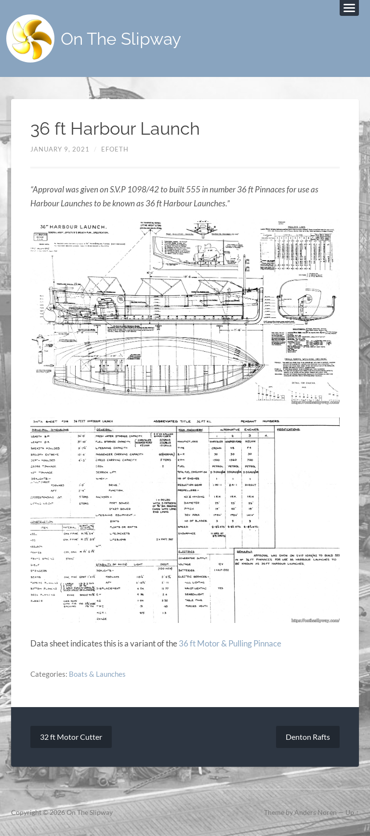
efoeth (115, 149)
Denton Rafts (308, 736)
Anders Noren (315, 812)
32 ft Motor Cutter (71, 736)
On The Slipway (121, 39)
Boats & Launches (97, 674)
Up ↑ (352, 812)
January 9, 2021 (60, 149)
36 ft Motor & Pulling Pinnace (230, 643)
